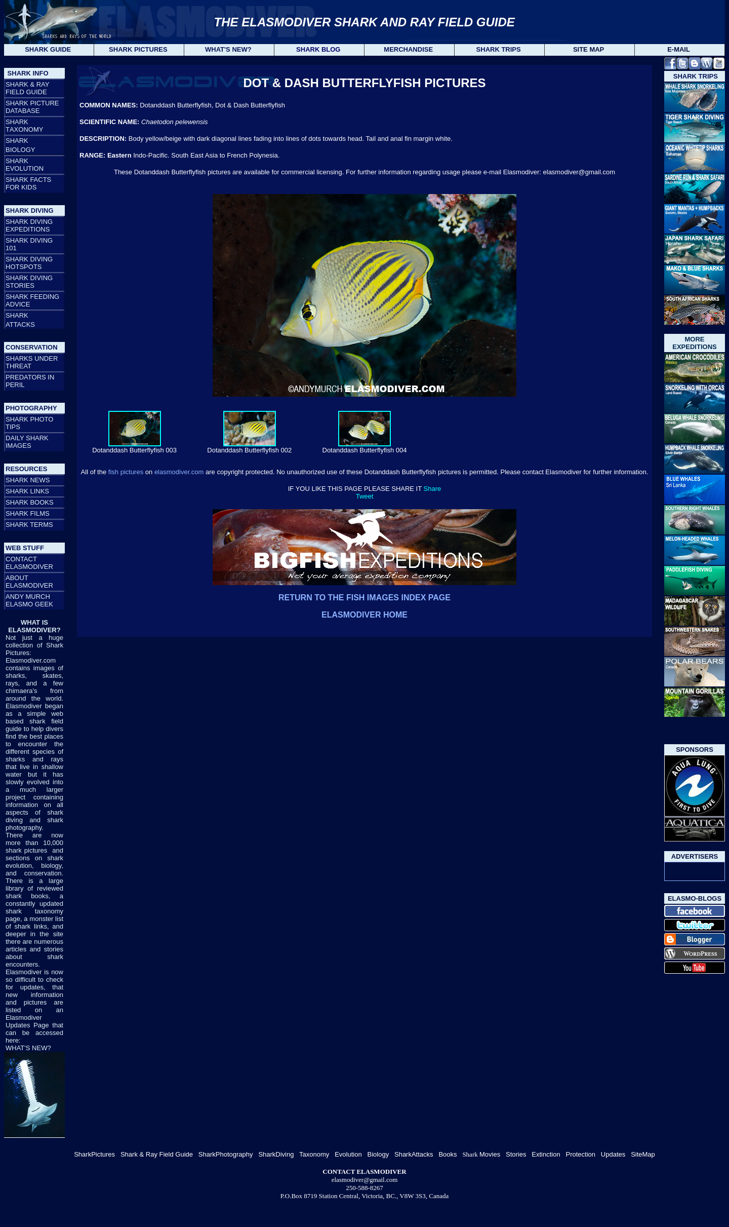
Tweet (365, 496)
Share (432, 488)
